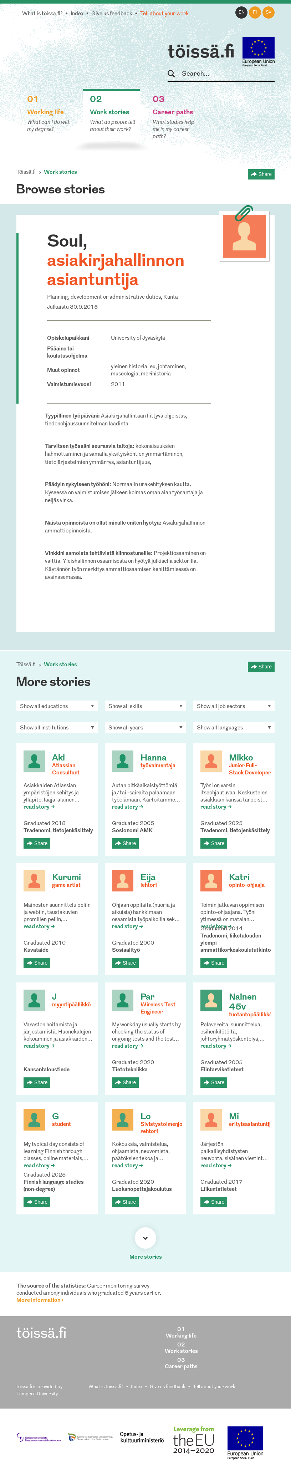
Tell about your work (164, 14)
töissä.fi (201, 53)
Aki (58, 758)
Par (148, 997)
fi (255, 12)
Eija (148, 878)
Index (77, 14)
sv (268, 12)
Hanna (154, 758)
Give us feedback (111, 14)
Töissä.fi (26, 172)
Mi (234, 1117)
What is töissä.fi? (42, 14)
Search (174, 74)
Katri (239, 878)
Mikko (241, 758)
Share (265, 174)
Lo (146, 1117)
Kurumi (66, 878)
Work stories (60, 172)
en (242, 12)
